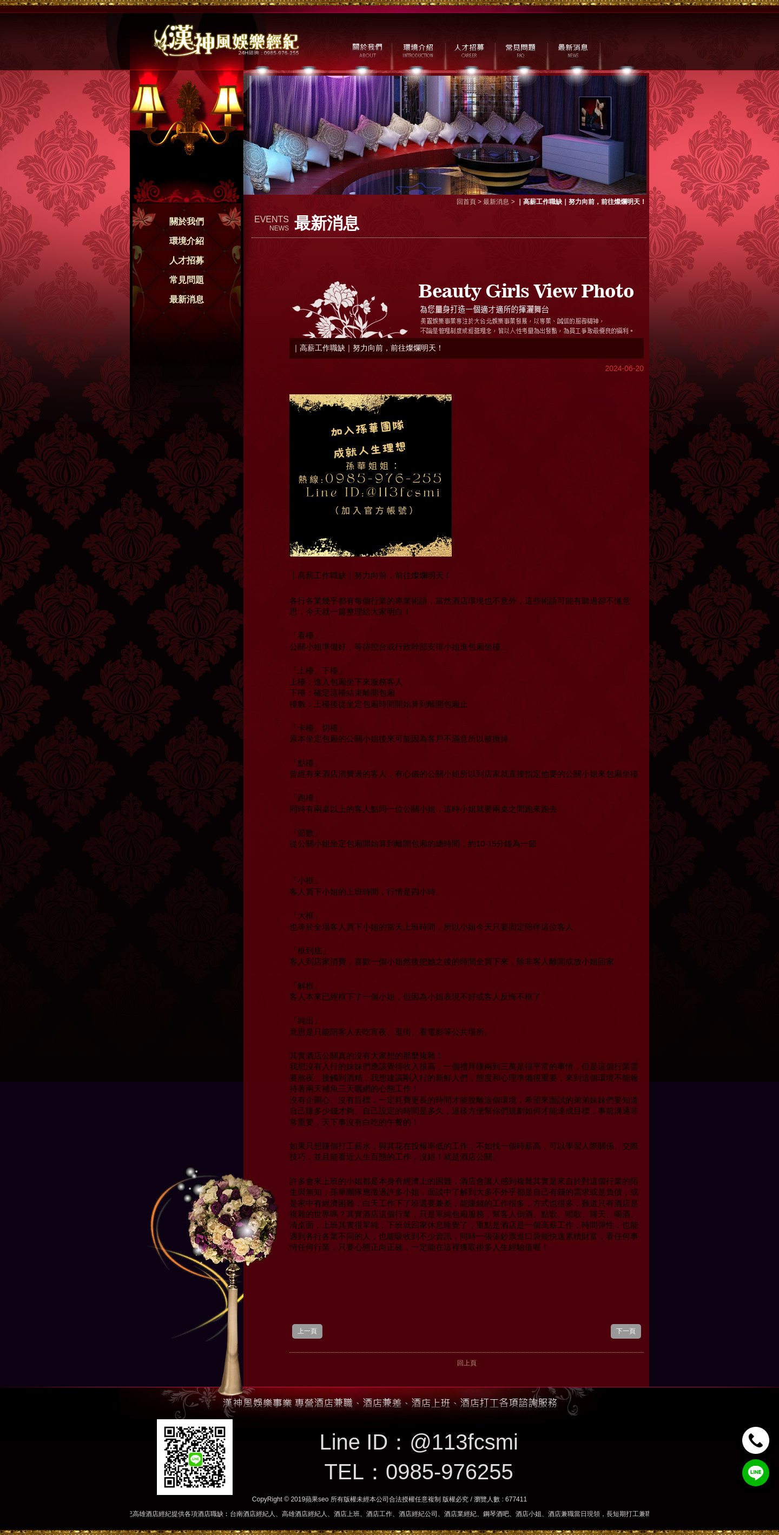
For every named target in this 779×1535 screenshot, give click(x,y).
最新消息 (186, 299)
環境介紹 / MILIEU (418, 49)
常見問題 (186, 279)
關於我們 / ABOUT (366, 49)
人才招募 (186, 260)
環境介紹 (186, 241)
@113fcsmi (464, 1442)
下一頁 (626, 1331)
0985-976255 (449, 1472)
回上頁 (467, 1363)
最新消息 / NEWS (572, 49)
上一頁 (307, 1331)
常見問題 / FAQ (521, 49)
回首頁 (466, 202)
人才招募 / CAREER (469, 49)
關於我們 (186, 221)
